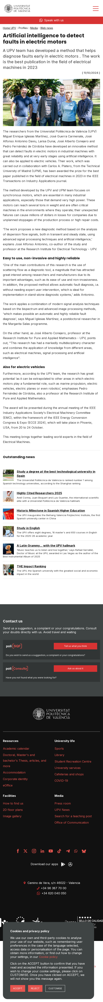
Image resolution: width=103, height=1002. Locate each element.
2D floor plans (13, 810)
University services (68, 768)
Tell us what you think (75, 646)
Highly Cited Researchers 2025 (39, 493)
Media (34, 28)
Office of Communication (72, 822)
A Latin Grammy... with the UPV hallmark (46, 545)
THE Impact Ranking (31, 566)
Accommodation (14, 772)
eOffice (8, 785)
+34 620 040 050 (51, 893)
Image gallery (12, 816)
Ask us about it (75, 668)
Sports (59, 748)
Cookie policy (48, 957)
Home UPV (9, 28)
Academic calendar (16, 748)
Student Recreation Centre (73, 761)
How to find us (13, 803)
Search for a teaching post (73, 816)
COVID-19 (61, 780)
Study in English (28, 528)
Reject (35, 988)
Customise (55, 988)
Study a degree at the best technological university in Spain (56, 473)
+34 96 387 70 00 (51, 888)
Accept (17, 988)
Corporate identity (15, 779)
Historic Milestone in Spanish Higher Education (51, 510)
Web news (46, 28)
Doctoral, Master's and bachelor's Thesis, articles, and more (24, 760)
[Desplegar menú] (96, 8)
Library (59, 755)
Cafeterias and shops (69, 774)
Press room (63, 803)
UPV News (62, 810)
